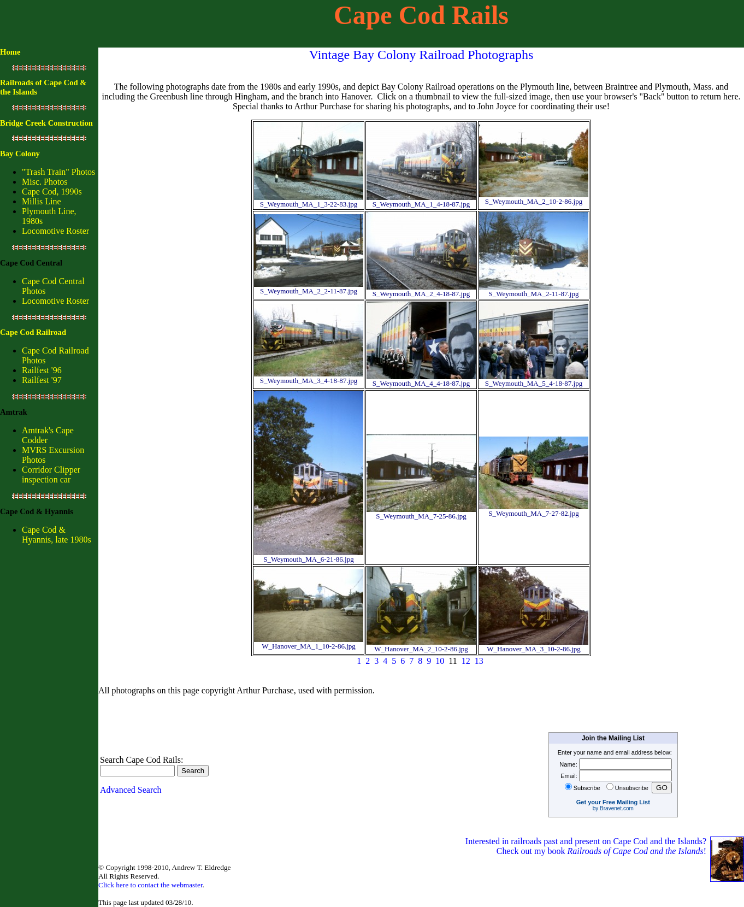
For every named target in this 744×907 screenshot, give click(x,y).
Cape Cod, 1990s (52, 191)
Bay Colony (20, 153)
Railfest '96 (42, 370)
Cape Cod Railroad (33, 332)
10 (439, 660)
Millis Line (41, 201)
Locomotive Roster (55, 230)
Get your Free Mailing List (613, 802)
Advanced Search (130, 789)
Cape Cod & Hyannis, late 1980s (56, 534)
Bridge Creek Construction (46, 123)
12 (466, 660)
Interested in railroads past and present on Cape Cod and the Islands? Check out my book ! (586, 846)
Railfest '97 (42, 380)
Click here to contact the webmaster (150, 885)
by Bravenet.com (613, 808)
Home (10, 52)
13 (479, 660)
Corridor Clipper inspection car (51, 474)
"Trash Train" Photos (58, 171)
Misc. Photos (45, 181)
